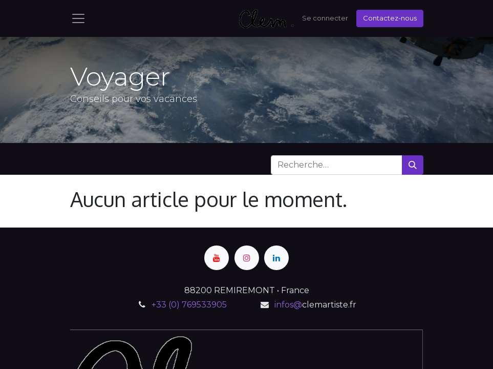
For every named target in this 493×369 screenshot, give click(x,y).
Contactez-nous (390, 18)
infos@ (288, 305)
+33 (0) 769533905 (189, 305)
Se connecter (325, 18)
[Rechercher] (412, 165)
